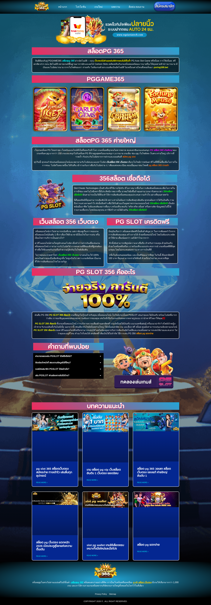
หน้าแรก (62, 6)
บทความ (115, 6)
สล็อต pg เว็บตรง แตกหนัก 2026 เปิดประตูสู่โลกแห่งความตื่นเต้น (54, 546)
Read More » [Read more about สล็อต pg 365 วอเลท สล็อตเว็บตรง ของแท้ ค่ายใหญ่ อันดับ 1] (142, 482)
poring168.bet (161, 67)
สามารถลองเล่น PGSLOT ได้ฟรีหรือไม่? (53, 356)
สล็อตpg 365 (105, 51)
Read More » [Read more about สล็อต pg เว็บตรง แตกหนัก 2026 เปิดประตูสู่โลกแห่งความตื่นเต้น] (41, 556)
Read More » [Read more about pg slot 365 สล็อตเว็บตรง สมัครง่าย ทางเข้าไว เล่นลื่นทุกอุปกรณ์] (41, 482)
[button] (68, 356)
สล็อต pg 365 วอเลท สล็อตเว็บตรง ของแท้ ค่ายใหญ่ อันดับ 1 (154, 472)
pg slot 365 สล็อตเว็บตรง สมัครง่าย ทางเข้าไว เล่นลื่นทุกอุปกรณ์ (54, 472)
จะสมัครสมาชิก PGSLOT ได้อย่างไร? (52, 369)
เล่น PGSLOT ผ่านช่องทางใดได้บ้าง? (52, 375)
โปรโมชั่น (81, 6)
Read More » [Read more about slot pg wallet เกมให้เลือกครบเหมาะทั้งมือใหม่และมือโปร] (92, 555)
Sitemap (112, 594)
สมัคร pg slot (129, 157)
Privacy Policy (101, 594)
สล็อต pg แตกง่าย (148, 544)
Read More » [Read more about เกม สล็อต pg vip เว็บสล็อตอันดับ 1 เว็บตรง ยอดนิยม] (92, 480)
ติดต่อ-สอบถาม (136, 6)
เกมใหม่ (98, 6)
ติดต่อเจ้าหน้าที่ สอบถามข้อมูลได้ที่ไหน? (53, 362)
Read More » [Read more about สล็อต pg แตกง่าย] (142, 552)
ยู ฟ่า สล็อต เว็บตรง (142, 582)
